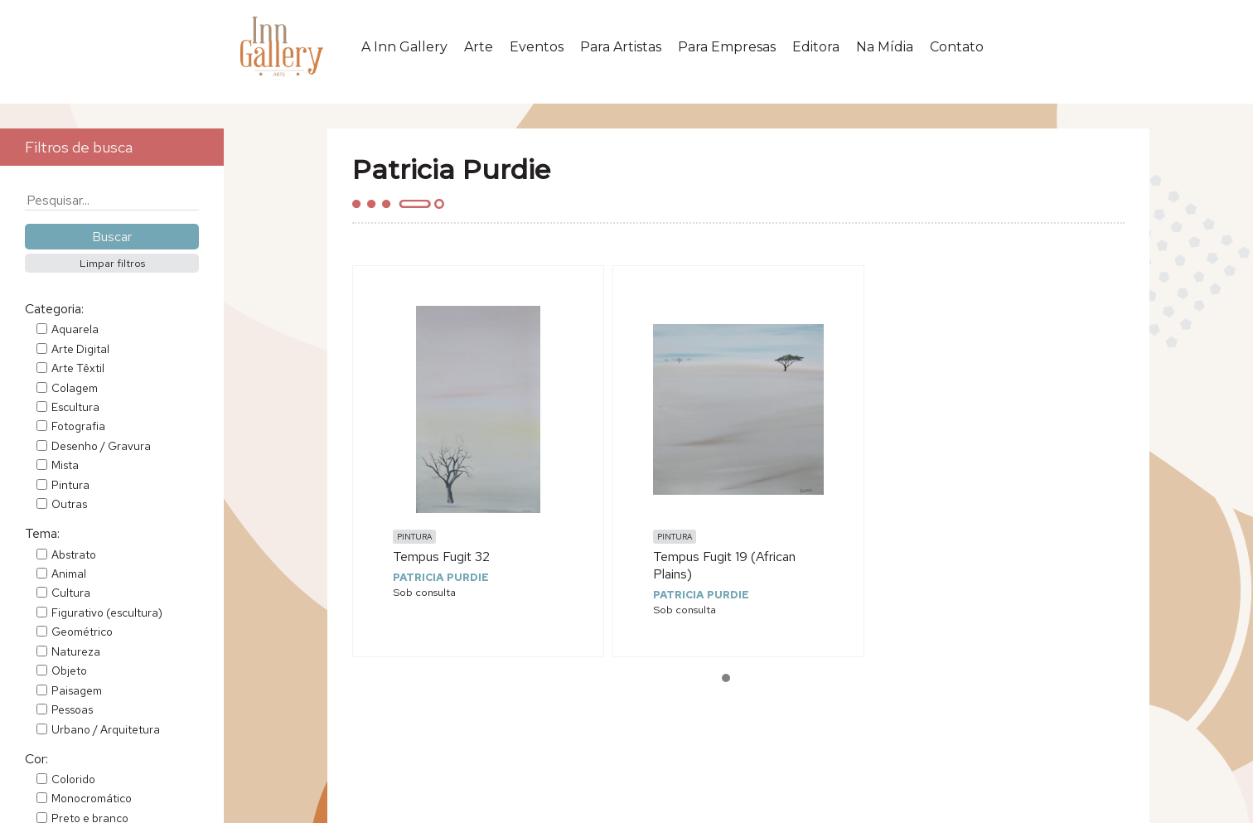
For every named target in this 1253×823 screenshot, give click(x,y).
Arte (478, 47)
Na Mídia (884, 47)
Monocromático (91, 798)
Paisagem (76, 690)
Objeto (69, 670)
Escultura (75, 406)
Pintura (70, 484)
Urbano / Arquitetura (105, 729)
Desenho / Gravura (101, 445)
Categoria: (54, 308)
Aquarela (75, 329)
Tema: (42, 533)
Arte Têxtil (77, 368)
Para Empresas (727, 47)
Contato (957, 47)
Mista (65, 464)
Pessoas (72, 709)
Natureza (75, 651)
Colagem (74, 387)
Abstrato (73, 554)
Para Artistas (620, 47)
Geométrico (82, 631)
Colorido (73, 779)
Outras (69, 503)
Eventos (537, 47)
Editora (815, 47)
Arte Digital (80, 348)
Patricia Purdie (441, 577)
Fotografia (78, 426)
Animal (68, 573)
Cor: (36, 758)
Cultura (70, 592)
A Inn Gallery (404, 47)
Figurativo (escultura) (106, 612)
